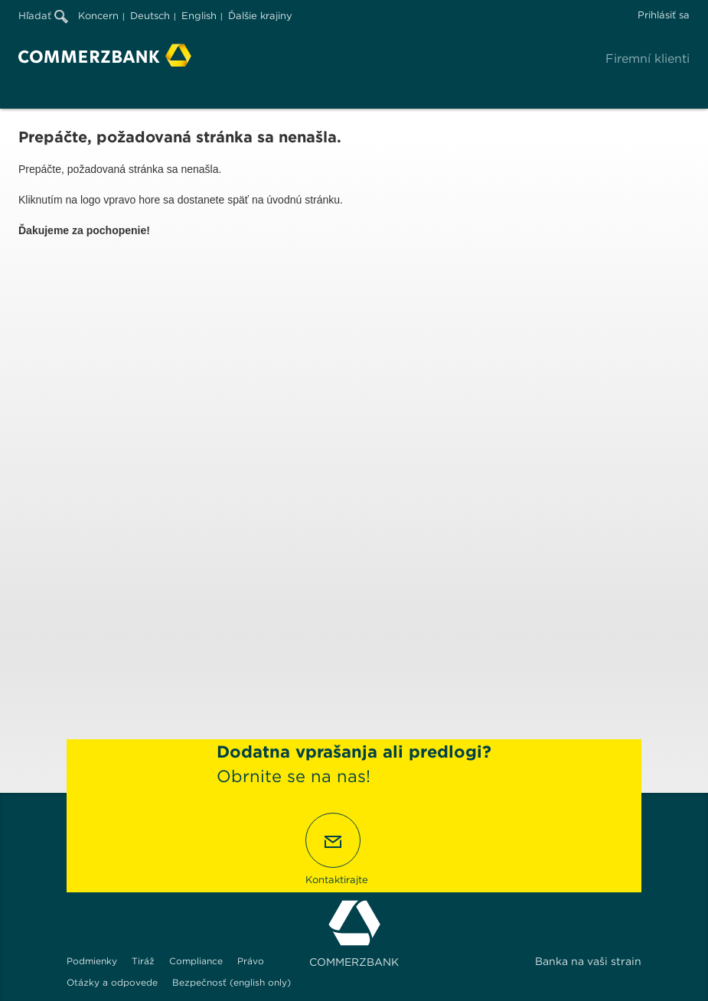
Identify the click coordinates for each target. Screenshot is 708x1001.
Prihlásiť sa (664, 15)
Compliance (196, 961)
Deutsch (150, 15)
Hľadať (43, 15)
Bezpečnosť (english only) (231, 982)
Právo (250, 961)
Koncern (98, 15)
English (199, 15)
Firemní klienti (647, 58)
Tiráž (143, 961)
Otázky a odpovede (112, 982)
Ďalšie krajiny (260, 15)
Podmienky (92, 961)
